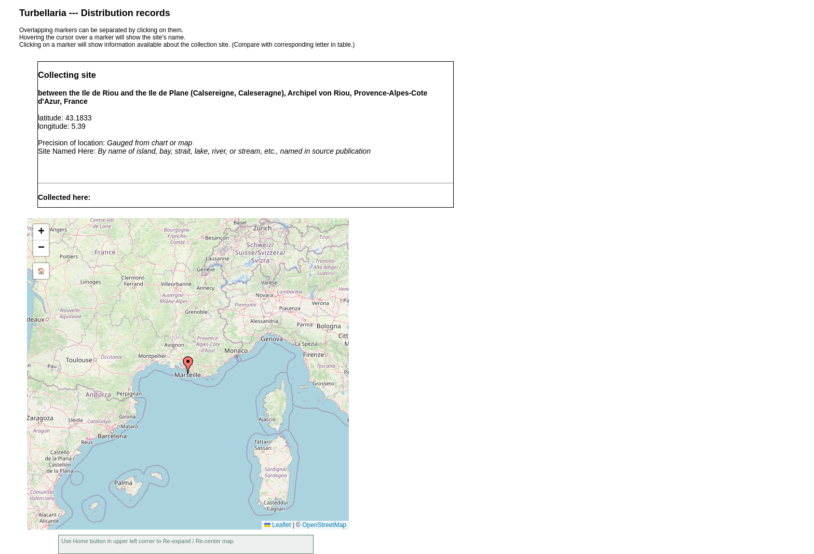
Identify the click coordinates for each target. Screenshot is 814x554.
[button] (188, 365)
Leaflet (277, 525)
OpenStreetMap (324, 525)
